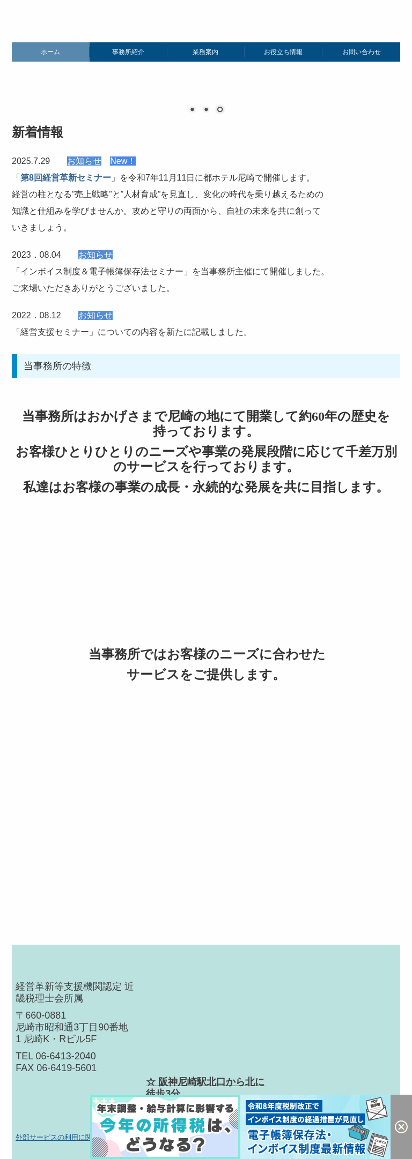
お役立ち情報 (283, 52)
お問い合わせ (361, 52)
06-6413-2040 (66, 1056)
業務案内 (205, 52)
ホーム (50, 52)
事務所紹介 (128, 52)
